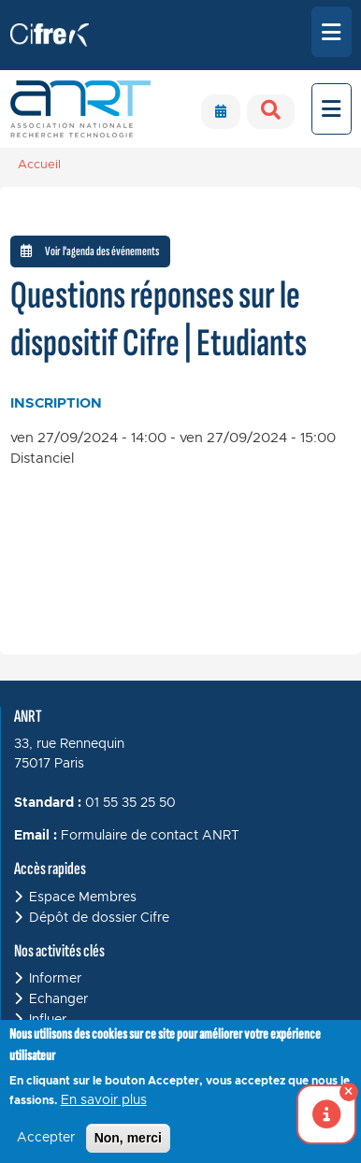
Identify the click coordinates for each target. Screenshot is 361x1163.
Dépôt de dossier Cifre (99, 918)
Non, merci (128, 1147)
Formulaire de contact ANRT (150, 835)
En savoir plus (104, 1109)
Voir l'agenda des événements (90, 251)
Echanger (58, 999)
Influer (47, 1020)
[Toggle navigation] (331, 32)
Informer (55, 978)
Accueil (39, 165)
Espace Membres (83, 897)
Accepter (46, 1147)
